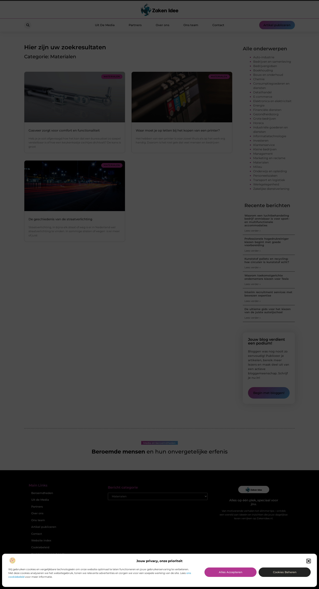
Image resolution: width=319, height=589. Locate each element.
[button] (309, 561)
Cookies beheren (285, 572)
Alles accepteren (230, 572)
